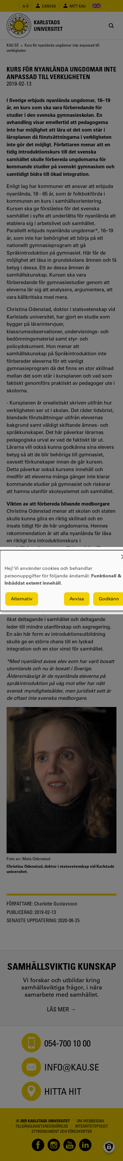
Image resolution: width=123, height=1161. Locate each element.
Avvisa (77, 599)
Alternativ (21, 599)
